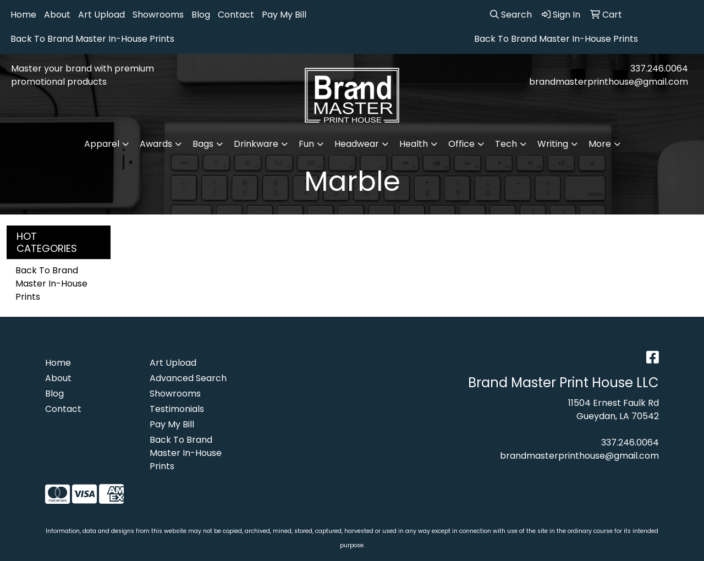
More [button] (599, 144)
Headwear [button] (356, 144)
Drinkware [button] (256, 144)
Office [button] (461, 144)
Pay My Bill (284, 14)
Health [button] (413, 144)
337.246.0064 (659, 68)
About (57, 14)
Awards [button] (156, 144)
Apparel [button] (101, 144)
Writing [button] (552, 144)
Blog (200, 14)
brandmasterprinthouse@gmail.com (608, 81)
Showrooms (158, 14)
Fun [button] (306, 144)
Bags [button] (203, 144)
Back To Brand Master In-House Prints (92, 38)
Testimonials (177, 409)
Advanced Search (188, 378)
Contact (236, 14)
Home (23, 14)
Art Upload (101, 14)
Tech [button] (506, 144)
